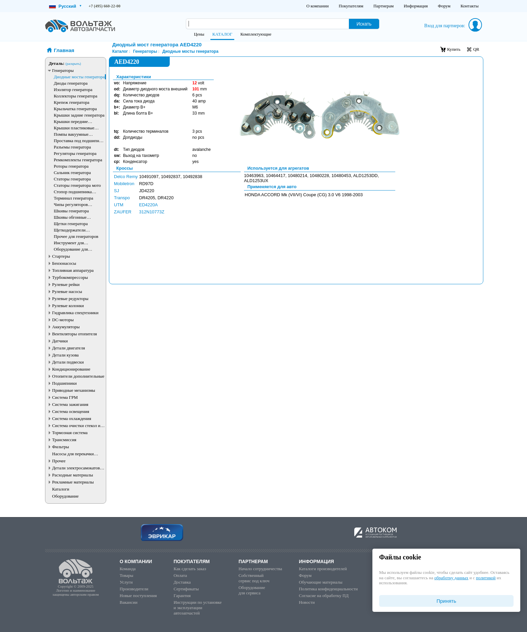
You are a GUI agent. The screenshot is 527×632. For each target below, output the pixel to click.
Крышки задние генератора (79, 115)
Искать (364, 24)
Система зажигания (70, 404)
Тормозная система (69, 432)
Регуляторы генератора (75, 153)
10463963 (254, 175)
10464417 (275, 175)
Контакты (469, 5)
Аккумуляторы (66, 326)
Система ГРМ (65, 397)
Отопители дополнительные (78, 376)
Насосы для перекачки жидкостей (73, 453)
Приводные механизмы (73, 390)
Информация (416, 5)
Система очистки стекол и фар (76, 425)
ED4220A (148, 204)
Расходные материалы (72, 474)
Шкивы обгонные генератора (70, 217)
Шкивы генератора (71, 210)
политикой (485, 577)
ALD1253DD (365, 175)
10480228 (319, 175)
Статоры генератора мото (77, 185)
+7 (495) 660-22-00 (105, 6)
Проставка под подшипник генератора (79, 140)
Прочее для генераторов (76, 236)
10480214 (297, 175)
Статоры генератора (72, 178)
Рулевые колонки (68, 305)
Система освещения (70, 411)
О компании (317, 5)
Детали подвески (68, 362)
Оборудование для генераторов (71, 249)
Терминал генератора (73, 198)
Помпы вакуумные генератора (71, 134)
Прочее (59, 460)
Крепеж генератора (71, 102)
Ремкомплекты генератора (78, 159)
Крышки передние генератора (71, 121)
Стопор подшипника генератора (73, 191)
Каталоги (60, 489)
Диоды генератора (70, 83)
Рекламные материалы (73, 481)
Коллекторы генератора (75, 95)
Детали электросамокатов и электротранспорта (77, 467)
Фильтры (60, 446)
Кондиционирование (71, 369)
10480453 (341, 175)
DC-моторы (63, 319)
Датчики (60, 340)
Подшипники (64, 383)
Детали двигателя (68, 347)
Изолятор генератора (73, 89)
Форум (444, 5)
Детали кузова (65, 354)
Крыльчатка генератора (75, 108)
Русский (65, 6)
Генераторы (63, 70)
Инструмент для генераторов (69, 242)
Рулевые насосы (67, 291)
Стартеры (61, 256)
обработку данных (451, 577)
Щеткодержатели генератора (70, 230)
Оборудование (65, 496)
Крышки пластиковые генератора (74, 127)
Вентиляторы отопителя (74, 333)
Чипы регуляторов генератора (71, 204)
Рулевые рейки (66, 284)
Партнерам (383, 5)
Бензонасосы (64, 263)
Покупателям (351, 5)
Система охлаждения (71, 418)
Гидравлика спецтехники (75, 312)
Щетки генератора (71, 223)
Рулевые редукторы (70, 298)
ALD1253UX (256, 180)
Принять (446, 601)
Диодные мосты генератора (79, 76)
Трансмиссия (64, 439)
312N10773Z (151, 211)
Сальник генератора (72, 172)
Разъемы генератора (72, 147)
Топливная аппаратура (72, 270)
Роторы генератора (71, 166)
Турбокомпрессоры (70, 277)
